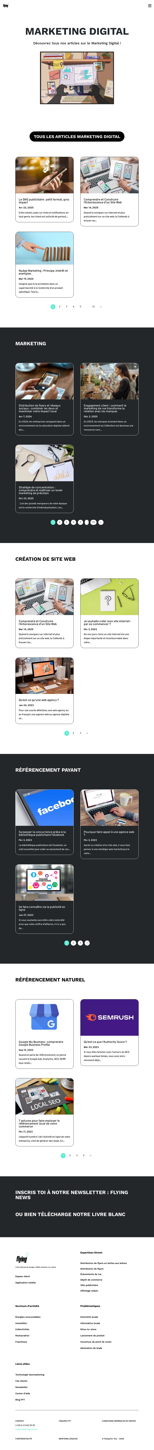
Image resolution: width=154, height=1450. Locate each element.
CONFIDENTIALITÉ (23, 1439)
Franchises (21, 1342)
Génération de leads (91, 1348)
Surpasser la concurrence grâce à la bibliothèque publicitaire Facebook (42, 833)
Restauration (22, 1335)
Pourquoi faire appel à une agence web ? (109, 833)
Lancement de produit (92, 1335)
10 (93, 306)
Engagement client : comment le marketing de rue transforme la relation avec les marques (105, 408)
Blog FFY (20, 1399)
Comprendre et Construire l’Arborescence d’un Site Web (103, 201)
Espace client (22, 1276)
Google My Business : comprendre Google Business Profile (41, 1043)
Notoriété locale (89, 1317)
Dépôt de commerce (91, 1279)
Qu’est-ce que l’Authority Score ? (105, 1042)
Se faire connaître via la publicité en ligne (42, 908)
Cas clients (21, 1381)
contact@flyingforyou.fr (26, 1429)
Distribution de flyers (92, 1268)
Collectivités (22, 1329)
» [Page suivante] (100, 306)
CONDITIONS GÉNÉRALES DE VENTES (119, 1421)
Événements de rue (90, 1274)
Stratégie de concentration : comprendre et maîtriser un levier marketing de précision (41, 490)
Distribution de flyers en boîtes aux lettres (103, 1263)
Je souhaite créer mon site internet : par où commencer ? (107, 623)
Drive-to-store (88, 1329)
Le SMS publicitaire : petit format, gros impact (44, 201)
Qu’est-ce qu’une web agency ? (39, 700)
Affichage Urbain (89, 1290)
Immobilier (21, 1323)
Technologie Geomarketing (29, 1374)
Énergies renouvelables (28, 1317)
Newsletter (21, 1387)
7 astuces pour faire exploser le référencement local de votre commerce (39, 1124)
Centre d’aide (22, 1393)
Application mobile (25, 1282)
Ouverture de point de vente (95, 1342)
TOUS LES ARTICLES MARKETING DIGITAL (77, 136)
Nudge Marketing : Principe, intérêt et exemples (43, 272)
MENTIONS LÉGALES (68, 1439)
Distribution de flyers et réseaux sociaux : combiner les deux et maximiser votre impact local (39, 408)
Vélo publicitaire (89, 1285)
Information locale (90, 1323)
